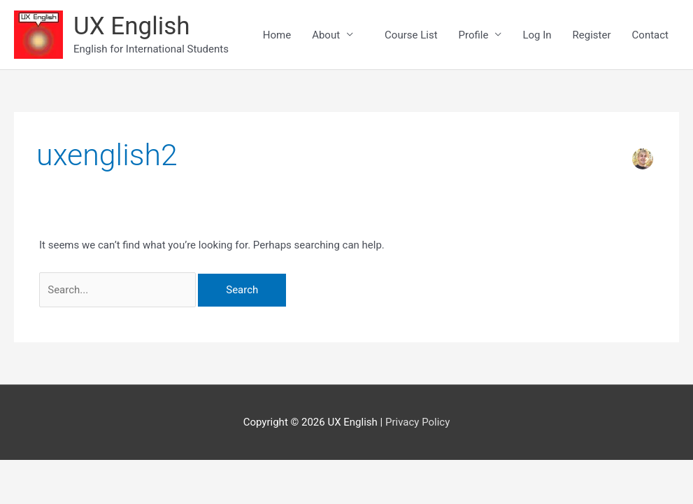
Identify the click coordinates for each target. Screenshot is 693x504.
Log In (536, 35)
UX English (131, 26)
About (326, 35)
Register (592, 35)
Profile (474, 35)
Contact (650, 35)
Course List (416, 35)
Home (277, 35)
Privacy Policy (417, 422)
